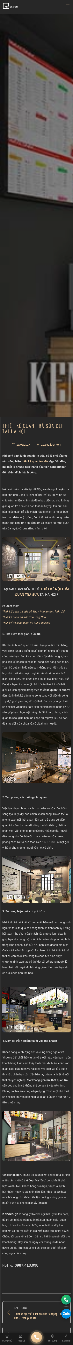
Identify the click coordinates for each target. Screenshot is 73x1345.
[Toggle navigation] (67, 7)
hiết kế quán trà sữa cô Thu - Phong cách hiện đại (34, 611)
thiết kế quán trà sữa (35, 461)
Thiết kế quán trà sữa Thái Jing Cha (24, 617)
